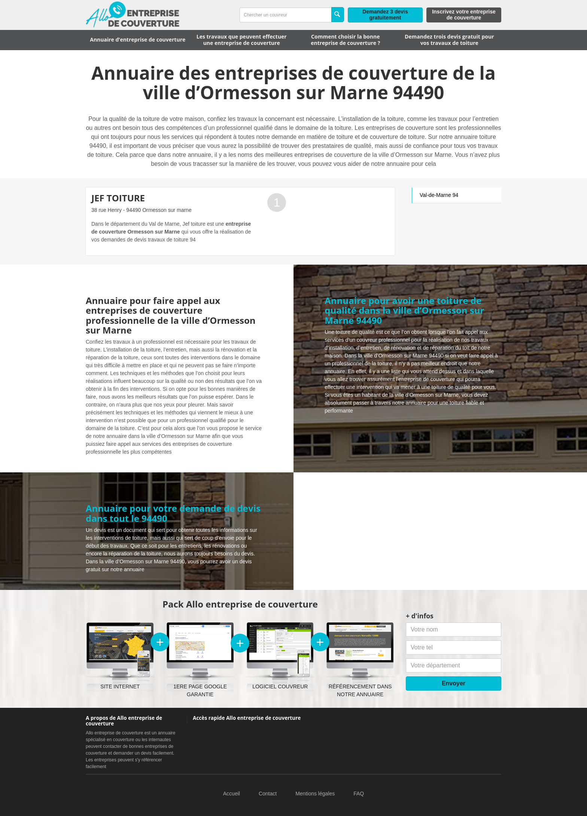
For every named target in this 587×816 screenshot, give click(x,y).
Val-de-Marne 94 (439, 195)
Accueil (231, 794)
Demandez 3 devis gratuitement (385, 15)
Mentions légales (315, 794)
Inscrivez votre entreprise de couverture (464, 15)
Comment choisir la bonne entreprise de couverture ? (345, 39)
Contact (268, 794)
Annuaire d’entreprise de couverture (137, 39)
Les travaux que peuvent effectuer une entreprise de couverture (242, 39)
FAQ (358, 794)
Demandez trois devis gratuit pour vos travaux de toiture (449, 39)
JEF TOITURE (118, 198)
